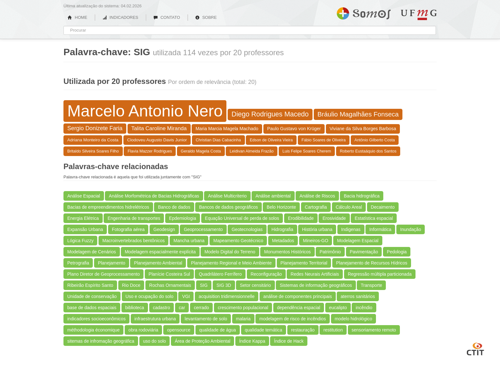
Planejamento (111, 262)
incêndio (364, 307)
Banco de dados (174, 207)
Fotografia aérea (128, 229)
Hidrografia (282, 229)
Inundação (410, 229)
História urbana (317, 229)
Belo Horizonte (281, 207)
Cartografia (316, 207)
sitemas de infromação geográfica (100, 341)
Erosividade (334, 218)
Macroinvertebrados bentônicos (133, 240)
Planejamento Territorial (304, 262)
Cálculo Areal (349, 207)
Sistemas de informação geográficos (316, 285)
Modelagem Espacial (358, 240)
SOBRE (206, 17)
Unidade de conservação (92, 296)
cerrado (201, 307)
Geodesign (164, 229)
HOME (77, 17)
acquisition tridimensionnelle (226, 296)
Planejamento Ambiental (158, 262)
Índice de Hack (289, 341)
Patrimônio (330, 251)
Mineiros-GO (315, 240)
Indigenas (351, 229)
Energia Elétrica (83, 218)
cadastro (161, 307)
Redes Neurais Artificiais (314, 274)
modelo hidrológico (353, 318)
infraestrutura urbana (155, 318)
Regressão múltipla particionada (380, 274)
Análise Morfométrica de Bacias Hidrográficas (154, 195)
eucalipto (338, 307)
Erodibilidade (301, 218)
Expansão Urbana (85, 229)
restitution (333, 329)
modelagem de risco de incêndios (292, 318)
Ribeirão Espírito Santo (90, 285)
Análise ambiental (273, 195)
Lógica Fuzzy (80, 240)
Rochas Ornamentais (170, 285)
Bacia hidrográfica (361, 195)
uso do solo (154, 341)
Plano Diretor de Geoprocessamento (103, 274)
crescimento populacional (243, 307)
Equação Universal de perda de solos (242, 218)
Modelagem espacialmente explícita (160, 251)
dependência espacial (298, 307)
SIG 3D (224, 285)
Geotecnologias (247, 229)
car (182, 307)
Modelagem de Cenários (91, 251)
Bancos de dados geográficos (228, 207)
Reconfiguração (266, 274)
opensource (178, 329)
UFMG (419, 15)
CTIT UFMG (475, 348)
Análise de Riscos (317, 195)
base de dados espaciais (91, 307)
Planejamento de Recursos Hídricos (371, 262)
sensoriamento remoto (374, 329)
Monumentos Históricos (287, 251)
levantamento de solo (206, 318)
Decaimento (383, 207)
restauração (303, 329)
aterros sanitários (358, 296)
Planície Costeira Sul (169, 274)
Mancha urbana (188, 240)
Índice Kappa (252, 341)
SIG (204, 285)
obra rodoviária (143, 329)
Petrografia (78, 262)
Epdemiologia (182, 218)
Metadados (283, 240)
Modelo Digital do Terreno (229, 251)
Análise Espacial (83, 195)
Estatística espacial (374, 218)
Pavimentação (364, 251)
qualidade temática (264, 329)
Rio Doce (131, 285)
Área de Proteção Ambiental (202, 341)
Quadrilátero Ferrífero (220, 274)
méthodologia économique (93, 329)
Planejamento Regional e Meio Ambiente (231, 262)
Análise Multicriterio (227, 195)
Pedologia (397, 251)
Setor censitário (255, 285)
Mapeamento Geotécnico (238, 240)
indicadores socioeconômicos (96, 318)
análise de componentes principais (297, 296)
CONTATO (166, 17)
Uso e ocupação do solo (149, 296)
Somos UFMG (363, 12)
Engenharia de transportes (133, 218)
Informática (380, 229)
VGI (186, 296)
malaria (243, 318)
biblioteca (134, 307)
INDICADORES (120, 17)
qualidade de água (217, 329)
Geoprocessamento (203, 229)
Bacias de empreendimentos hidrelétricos (108, 207)
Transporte (371, 285)
